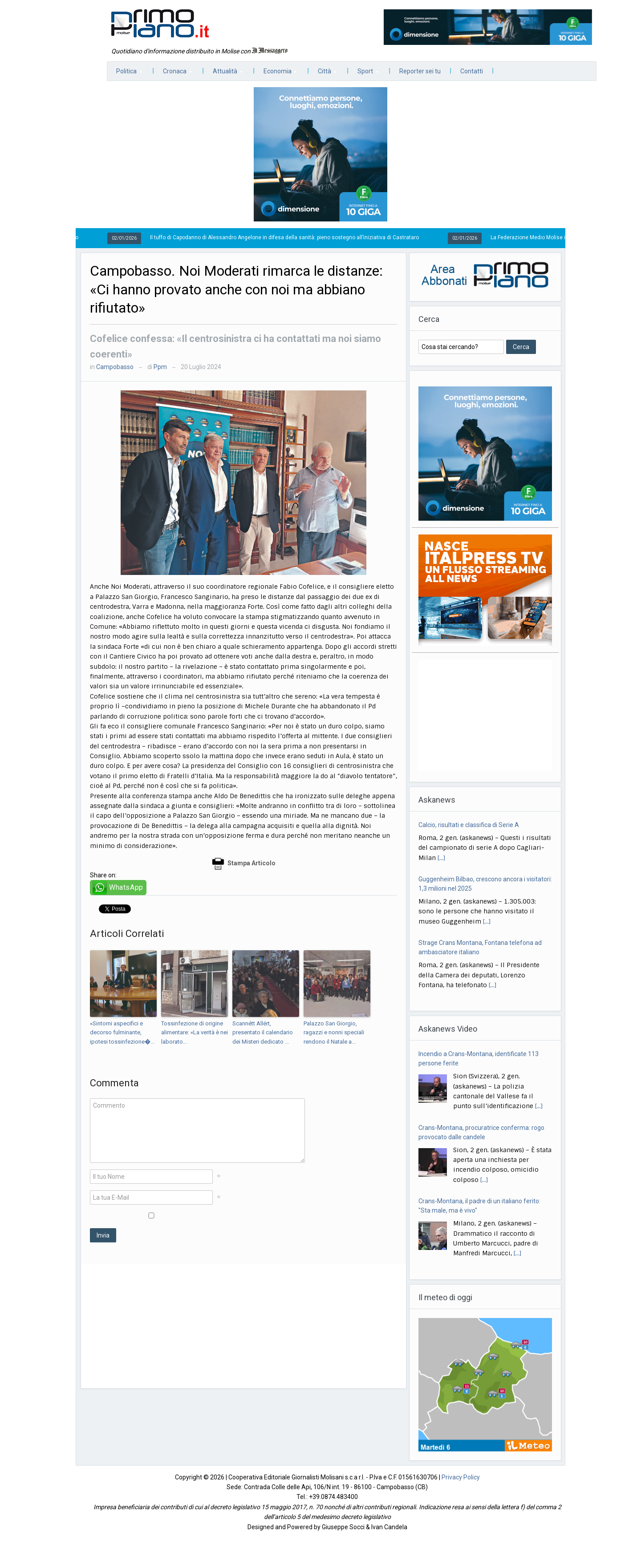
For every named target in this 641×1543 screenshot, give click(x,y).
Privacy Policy (461, 1477)
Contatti (471, 71)
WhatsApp (126, 887)
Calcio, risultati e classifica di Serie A (468, 824)
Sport (363, 74)
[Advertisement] (243, 1326)
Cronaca (173, 74)
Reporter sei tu (420, 71)
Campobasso (115, 366)
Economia (276, 74)
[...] (441, 858)
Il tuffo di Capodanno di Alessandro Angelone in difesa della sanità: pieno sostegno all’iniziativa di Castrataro (291, 237)
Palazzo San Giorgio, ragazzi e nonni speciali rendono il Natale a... (334, 1032)
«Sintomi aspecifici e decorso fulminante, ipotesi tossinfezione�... (122, 1032)
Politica (124, 74)
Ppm (160, 366)
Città (323, 74)
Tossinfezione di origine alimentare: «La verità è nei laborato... (194, 1032)
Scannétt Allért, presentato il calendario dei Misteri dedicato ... (262, 1032)
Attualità (223, 74)
